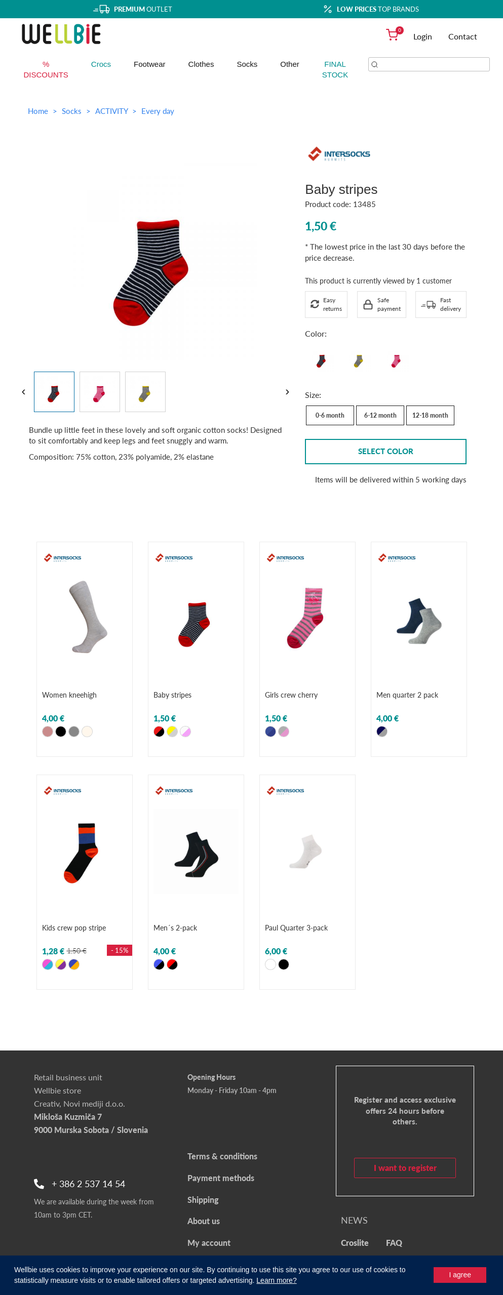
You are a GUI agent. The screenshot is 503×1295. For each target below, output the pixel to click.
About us (203, 1221)
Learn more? (276, 1280)
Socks (247, 64)
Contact (462, 36)
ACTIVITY (112, 110)
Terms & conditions (222, 1156)
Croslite (355, 1242)
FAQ (394, 1242)
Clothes (201, 64)
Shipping (203, 1199)
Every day (157, 110)
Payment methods (220, 1178)
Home (38, 110)
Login (422, 36)
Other (289, 64)
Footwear (150, 64)
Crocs (101, 64)
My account (208, 1242)
